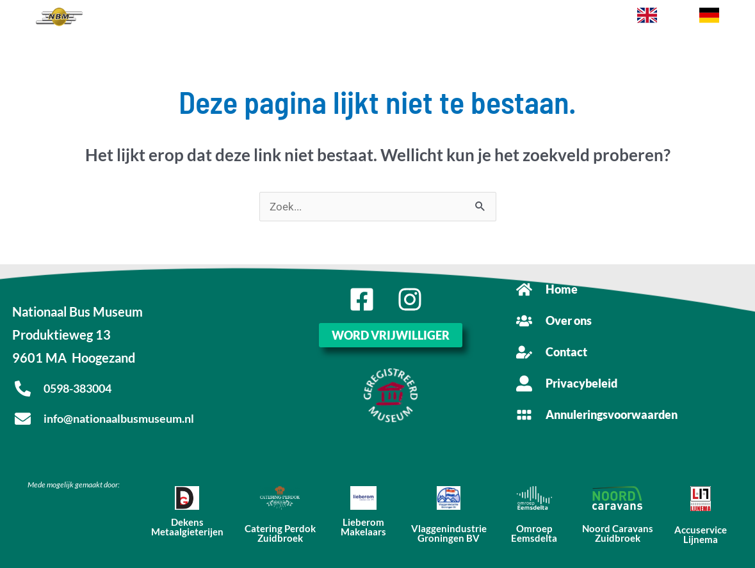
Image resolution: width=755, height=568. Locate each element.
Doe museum (384, 18)
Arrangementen (242, 18)
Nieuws (297, 18)
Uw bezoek (179, 18)
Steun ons (437, 18)
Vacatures (529, 18)
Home (139, 18)
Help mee (483, 18)
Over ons (573, 18)
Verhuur (335, 18)
